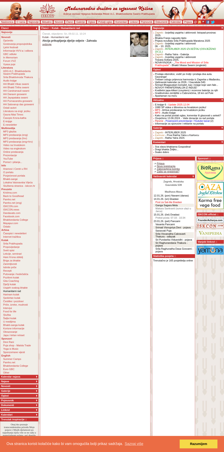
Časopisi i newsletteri (14, 233)
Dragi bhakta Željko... (167, 149)
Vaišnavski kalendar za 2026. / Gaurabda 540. (180, 82)
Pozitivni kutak (11, 277)
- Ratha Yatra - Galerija (172, 54)
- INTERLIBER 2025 (170, 132)
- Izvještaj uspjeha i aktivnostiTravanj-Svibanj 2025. (175, 58)
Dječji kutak (9, 284)
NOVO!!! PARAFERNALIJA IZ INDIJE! (176, 87)
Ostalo (6, 226)
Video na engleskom (14, 148)
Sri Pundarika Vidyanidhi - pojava (173, 239)
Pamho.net (9, 199)
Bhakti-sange (10, 179)
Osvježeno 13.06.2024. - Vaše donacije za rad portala (184, 118)
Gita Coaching (11, 281)
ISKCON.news (11, 209)
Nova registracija (166, 166)
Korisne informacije (13, 328)
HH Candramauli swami (16, 90)
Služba (7, 314)
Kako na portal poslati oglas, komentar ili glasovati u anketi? (188, 115)
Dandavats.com (11, 213)
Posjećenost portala (14, 175)
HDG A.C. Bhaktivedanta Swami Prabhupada (17, 72)
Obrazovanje (10, 331)
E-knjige (7, 121)
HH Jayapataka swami (15, 97)
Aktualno (47, 22)
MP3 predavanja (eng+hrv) (18, 141)
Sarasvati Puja (163, 230)
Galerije (80, 22)
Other (6, 372)
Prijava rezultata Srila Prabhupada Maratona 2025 (182, 40)
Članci (69, 22)
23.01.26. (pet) (162, 221)
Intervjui (7, 308)
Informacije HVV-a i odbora (18, 50)
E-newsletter (10, 124)
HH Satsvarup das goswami (18, 104)
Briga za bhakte (11, 260)
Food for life (9, 311)
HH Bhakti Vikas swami (16, 84)
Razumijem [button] (198, 444)
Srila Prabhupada (12, 243)
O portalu (8, 172)
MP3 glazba (9, 131)
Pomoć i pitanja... (12, 162)
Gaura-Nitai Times (13, 114)
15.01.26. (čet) (162, 214)
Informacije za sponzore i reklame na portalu (179, 123)
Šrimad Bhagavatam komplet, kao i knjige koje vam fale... (186, 85)
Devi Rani (8, 342)
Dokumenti (161, 22)
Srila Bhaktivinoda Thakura (18, 77)
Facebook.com (11, 216)
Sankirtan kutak (11, 298)
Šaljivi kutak (9, 318)
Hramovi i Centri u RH (15, 168)
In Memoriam (10, 57)
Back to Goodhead (13, 196)
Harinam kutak (11, 294)
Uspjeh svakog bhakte (15, 287)
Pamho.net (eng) (12, 202)
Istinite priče (10, 267)
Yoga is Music (10, 348)
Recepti (7, 270)
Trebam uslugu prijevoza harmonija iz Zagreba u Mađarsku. (188, 79)
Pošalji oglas (105, 22)
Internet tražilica (12, 236)
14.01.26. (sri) (161, 199)
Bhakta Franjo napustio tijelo (170, 38)
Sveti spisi (8, 250)
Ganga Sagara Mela (166, 205)
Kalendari (176, 22)
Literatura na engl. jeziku (16, 111)
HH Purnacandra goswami (17, 101)
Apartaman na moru (166, 95)
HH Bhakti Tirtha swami (16, 87)
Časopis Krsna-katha (14, 118)
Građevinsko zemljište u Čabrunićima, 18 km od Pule (184, 93)
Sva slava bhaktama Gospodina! (173, 146)
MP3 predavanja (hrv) (15, 138)
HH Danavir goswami (14, 94)
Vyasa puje (9, 64)
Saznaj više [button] (134, 444)
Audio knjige (10, 80)
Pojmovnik (147, 22)
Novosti (59, 22)
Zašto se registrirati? (168, 171)
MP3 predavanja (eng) (15, 135)
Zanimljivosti (10, 264)
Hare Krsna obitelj (13, 257)
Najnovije (34, 22)
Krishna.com (10, 192)
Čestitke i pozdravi (13, 301)
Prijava (188, 22)
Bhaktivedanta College (15, 219)
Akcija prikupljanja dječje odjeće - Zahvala (69, 40)
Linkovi (134, 22)
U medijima (9, 321)
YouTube (8, 158)
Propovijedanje (11, 247)
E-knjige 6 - (172, 104)
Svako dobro (162, 152)
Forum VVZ (9, 61)
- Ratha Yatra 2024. (170, 137)
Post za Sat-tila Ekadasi (168, 202)
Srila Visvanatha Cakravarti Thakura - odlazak (170, 235)
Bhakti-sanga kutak (13, 325)
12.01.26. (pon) (162, 195)
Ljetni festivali (10, 47)
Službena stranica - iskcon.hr (19, 185)
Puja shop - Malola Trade (17, 345)
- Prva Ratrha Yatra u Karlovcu (177, 135)
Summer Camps (12, 359)
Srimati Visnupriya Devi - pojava (173, 227)
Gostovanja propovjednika (17, 44)
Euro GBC (8, 369)
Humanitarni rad (12, 291)
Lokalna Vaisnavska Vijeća (18, 182)
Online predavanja (13, 152)
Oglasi (91, 22)
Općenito (8, 40)
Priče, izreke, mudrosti (15, 304)
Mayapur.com (10, 223)
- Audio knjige (165, 112)
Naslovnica (7, 22)
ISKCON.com (10, 206)
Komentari (121, 22)
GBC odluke (10, 54)
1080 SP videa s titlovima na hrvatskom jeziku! (180, 107)
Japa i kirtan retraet (13, 335)
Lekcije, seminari (12, 253)
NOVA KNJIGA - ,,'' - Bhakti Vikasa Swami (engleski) (181, 64)
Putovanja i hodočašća (15, 274)
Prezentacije (10, 155)
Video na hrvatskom (14, 145)
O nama (21, 22)
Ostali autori (10, 107)
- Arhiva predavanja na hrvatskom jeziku (180, 110)
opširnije (47, 44)
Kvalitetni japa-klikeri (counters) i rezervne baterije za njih (186, 90)
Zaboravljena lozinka (168, 168)
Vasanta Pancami (165, 224)
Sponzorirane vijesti (14, 352)
